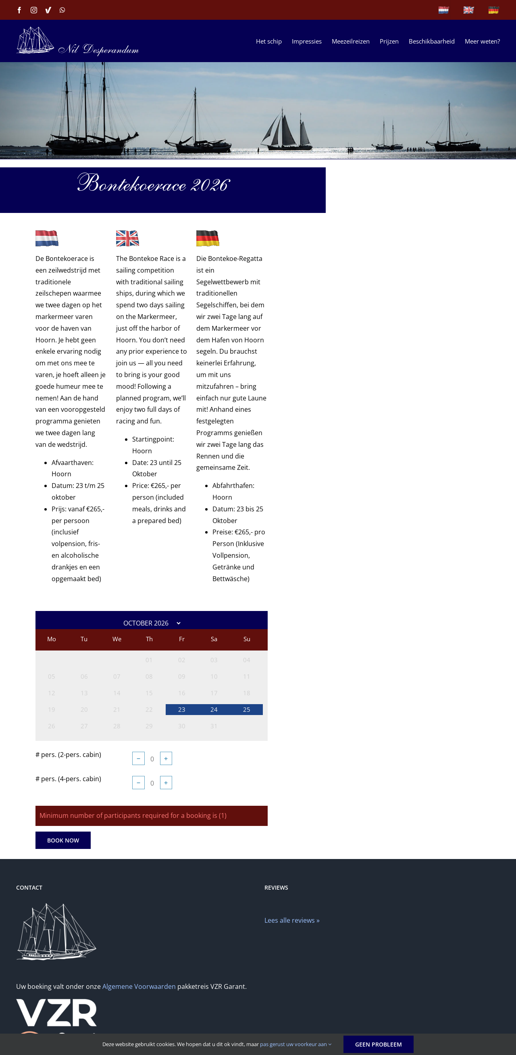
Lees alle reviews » (292, 920)
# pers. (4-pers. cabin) (68, 778)
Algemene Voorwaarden (139, 986)
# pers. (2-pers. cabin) (68, 754)
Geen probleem (378, 1044)
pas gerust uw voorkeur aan (295, 1044)
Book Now (63, 840)
